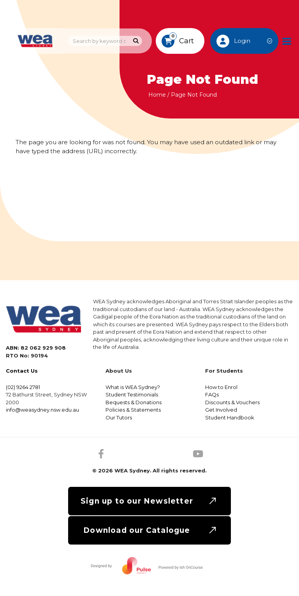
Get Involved (221, 410)
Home (157, 94)
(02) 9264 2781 (23, 387)
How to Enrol (221, 387)
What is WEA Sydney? (133, 387)
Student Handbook (229, 417)
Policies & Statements (133, 410)
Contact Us (22, 371)
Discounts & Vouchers (232, 402)
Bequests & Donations (134, 402)
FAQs (212, 394)
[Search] (136, 41)
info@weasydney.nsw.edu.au (42, 410)
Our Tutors (119, 417)
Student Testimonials (132, 394)
